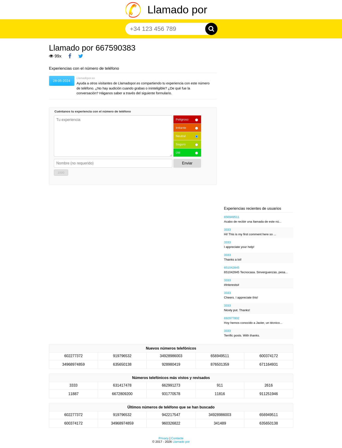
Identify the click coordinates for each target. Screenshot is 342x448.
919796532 (122, 356)
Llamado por (177, 10)
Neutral (181, 136)
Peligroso (182, 119)
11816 (220, 394)
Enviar (187, 163)
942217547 (171, 415)
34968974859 (73, 364)
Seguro (181, 144)
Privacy (164, 438)
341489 (220, 423)
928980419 (171, 364)
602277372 (73, 356)
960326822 (171, 423)
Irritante (181, 127)
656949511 (232, 217)
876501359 (220, 364)
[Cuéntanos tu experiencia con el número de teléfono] (113, 136)
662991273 (171, 385)
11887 (73, 394)
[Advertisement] (258, 131)
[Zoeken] (211, 29)
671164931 (268, 364)
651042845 (232, 267)
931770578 (171, 394)
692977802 (232, 318)
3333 (227, 229)
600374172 (268, 356)
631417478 (122, 385)
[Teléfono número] (168, 29)
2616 (269, 385)
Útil (178, 152)
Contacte (177, 438)
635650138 (122, 364)
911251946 (268, 394)
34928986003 (171, 356)
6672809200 (122, 394)
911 (220, 385)
